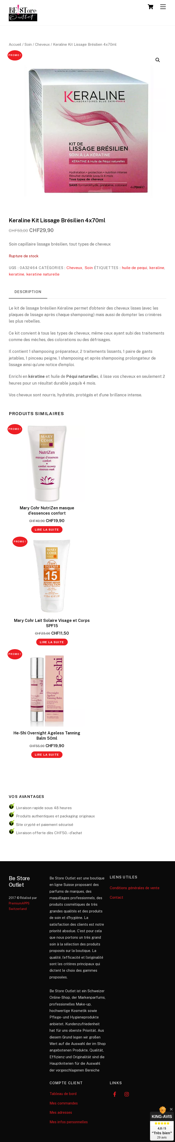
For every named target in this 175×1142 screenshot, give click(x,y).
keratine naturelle (43, 274)
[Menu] (163, 7)
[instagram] (127, 1093)
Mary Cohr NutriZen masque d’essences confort (47, 511)
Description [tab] (28, 292)
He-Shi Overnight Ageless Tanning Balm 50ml (47, 736)
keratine (16, 274)
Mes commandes (64, 1103)
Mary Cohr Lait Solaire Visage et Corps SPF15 (52, 623)
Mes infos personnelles (69, 1122)
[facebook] (115, 1093)
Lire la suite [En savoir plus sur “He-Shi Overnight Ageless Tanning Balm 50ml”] (47, 754)
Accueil (15, 44)
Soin (28, 44)
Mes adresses (61, 1112)
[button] (157, 60)
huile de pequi (134, 267)
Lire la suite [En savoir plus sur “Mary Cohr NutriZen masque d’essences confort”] (47, 529)
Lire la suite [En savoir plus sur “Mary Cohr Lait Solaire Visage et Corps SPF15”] (52, 642)
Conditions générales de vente (135, 888)
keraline (156, 267)
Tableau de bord (63, 1093)
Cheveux (42, 44)
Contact (116, 897)
